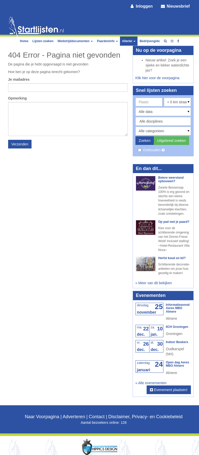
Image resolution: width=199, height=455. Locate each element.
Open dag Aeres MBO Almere (177, 364)
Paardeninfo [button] (107, 41)
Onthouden (150, 150)
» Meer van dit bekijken (153, 283)
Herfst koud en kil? (172, 258)
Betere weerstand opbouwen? (171, 179)
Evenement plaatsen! (168, 390)
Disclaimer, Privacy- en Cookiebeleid (145, 416)
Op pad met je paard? (174, 222)
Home (24, 41)
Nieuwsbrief (175, 6)
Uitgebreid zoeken (171, 141)
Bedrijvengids (150, 41)
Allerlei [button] (128, 41)
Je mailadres (19, 79)
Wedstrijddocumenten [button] (75, 41)
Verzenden (19, 144)
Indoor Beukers (177, 342)
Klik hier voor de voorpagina (157, 78)
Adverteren (74, 416)
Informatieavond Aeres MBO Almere (178, 308)
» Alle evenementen (151, 383)
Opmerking (17, 98)
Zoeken (145, 141)
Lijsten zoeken (43, 41)
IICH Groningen (177, 327)
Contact (96, 416)
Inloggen (141, 6)
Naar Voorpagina (42, 416)
